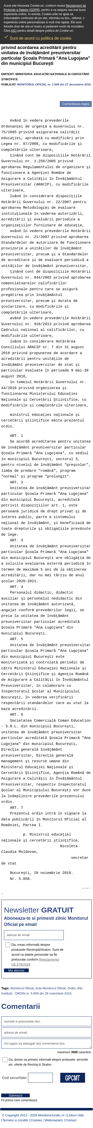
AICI (14, 30)
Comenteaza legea (75, 104)
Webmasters (54, 1120)
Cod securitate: (14, 1078)
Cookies (36, 1120)
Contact (71, 1120)
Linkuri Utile (75, 1115)
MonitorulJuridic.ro (51, 1115)
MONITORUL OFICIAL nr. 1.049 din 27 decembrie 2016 (54, 84)
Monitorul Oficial (21, 988)
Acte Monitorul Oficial (50, 988)
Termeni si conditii (15, 1120)
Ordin (71, 988)
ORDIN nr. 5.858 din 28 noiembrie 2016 (42, 993)
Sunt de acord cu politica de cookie (37, 36)
